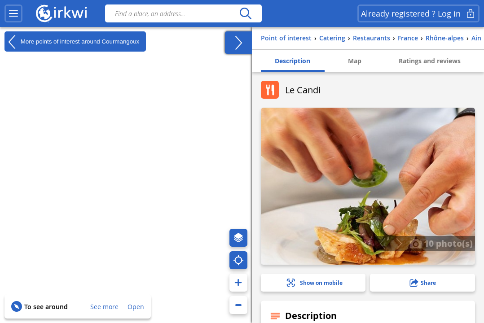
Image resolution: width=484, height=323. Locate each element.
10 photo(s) (441, 243)
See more (104, 306)
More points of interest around (71, 42)
